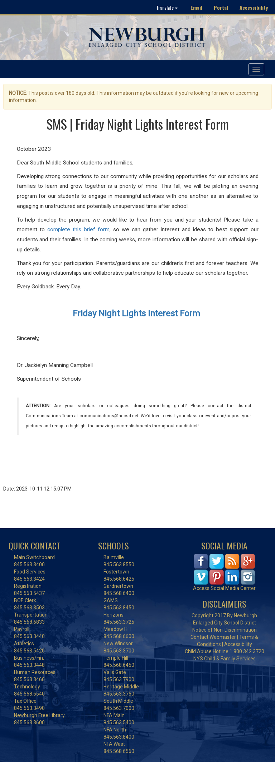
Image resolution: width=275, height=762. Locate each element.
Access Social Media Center (224, 588)
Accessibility (254, 7)
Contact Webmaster (213, 637)
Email (196, 7)
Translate (167, 7)
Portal (221, 7)
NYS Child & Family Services (224, 658)
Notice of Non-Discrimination (224, 630)
